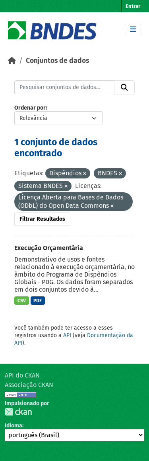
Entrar (133, 6)
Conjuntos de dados (57, 61)
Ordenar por (30, 107)
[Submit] (124, 87)
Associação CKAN (29, 385)
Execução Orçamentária (48, 248)
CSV (21, 301)
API (67, 335)
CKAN (18, 412)
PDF (37, 301)
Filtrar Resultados (42, 219)
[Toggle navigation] (133, 29)
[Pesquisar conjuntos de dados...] (64, 87)
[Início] (12, 61)
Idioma (13, 425)
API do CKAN (22, 375)
